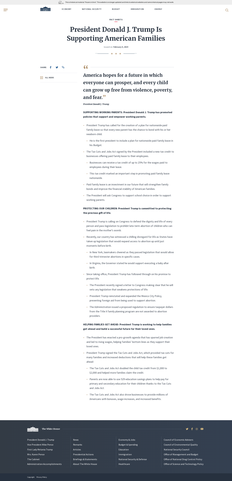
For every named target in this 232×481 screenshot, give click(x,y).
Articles (77, 449)
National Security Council (176, 449)
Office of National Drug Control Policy (183, 459)
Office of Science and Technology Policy (183, 464)
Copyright (30, 477)
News (76, 439)
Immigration (137, 9)
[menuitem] (50, 67)
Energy (158, 9)
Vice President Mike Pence (40, 444)
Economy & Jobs (127, 439)
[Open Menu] (5, 9)
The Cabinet (33, 459)
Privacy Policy (42, 477)
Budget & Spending (128, 444)
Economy (66, 9)
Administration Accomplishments (44, 464)
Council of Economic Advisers (178, 439)
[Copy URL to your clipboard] (63, 67)
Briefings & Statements (85, 459)
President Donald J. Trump (40, 439)
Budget (116, 9)
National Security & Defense (133, 459)
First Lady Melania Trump (40, 449)
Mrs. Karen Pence (36, 454)
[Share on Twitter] (56, 67)
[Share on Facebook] (50, 67)
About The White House (85, 464)
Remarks (77, 444)
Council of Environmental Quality (181, 444)
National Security (92, 9)
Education (124, 449)
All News (47, 77)
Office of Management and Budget (181, 454)
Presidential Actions (83, 454)
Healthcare (124, 464)
